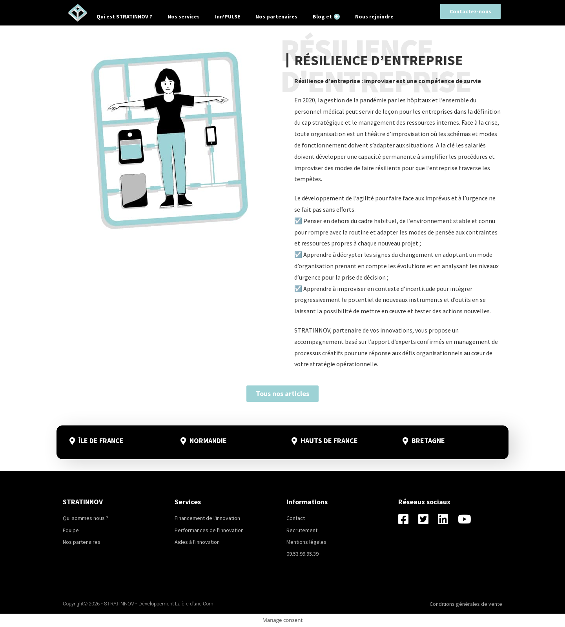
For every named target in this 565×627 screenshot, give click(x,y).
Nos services (184, 16)
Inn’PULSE (227, 16)
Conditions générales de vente (466, 603)
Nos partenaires (276, 16)
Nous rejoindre (374, 16)
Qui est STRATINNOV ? (124, 16)
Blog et (326, 16)
